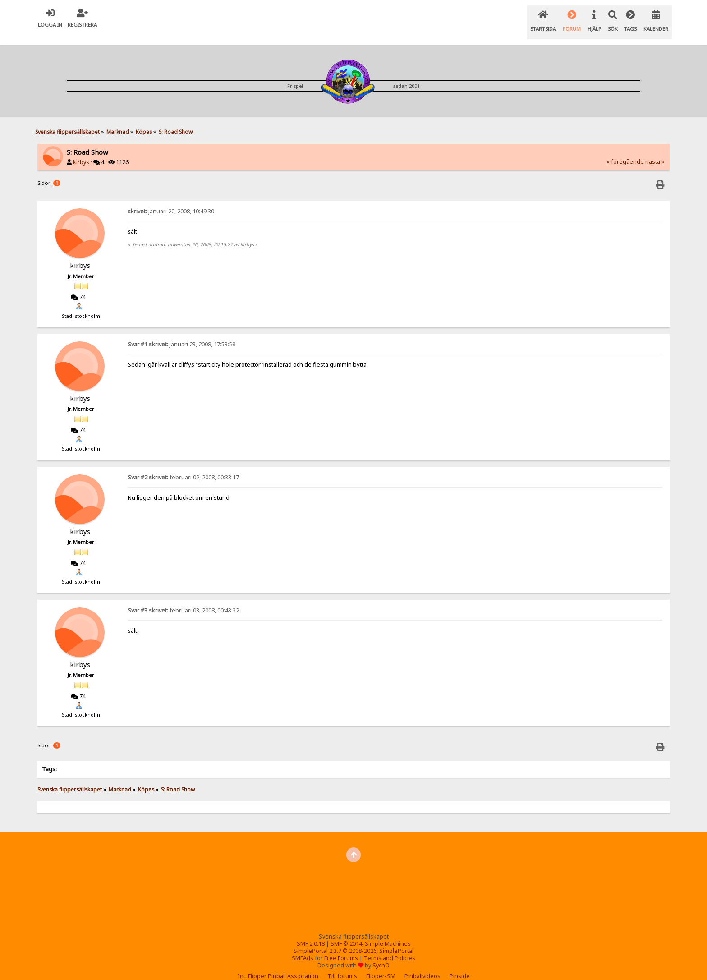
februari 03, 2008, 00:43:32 (183, 599)
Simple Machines (388, 932)
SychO (381, 954)
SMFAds (302, 947)
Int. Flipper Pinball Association (278, 965)
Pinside (460, 965)
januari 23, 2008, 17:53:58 (181, 333)
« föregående (625, 150)
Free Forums (341, 947)
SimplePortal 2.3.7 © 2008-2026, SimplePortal (353, 939)
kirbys (81, 151)
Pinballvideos (422, 965)
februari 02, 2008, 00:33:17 (183, 466)
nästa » (654, 150)
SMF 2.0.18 (311, 932)
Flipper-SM (380, 965)
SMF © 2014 (346, 932)
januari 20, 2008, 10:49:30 (171, 200)
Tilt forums (342, 965)
